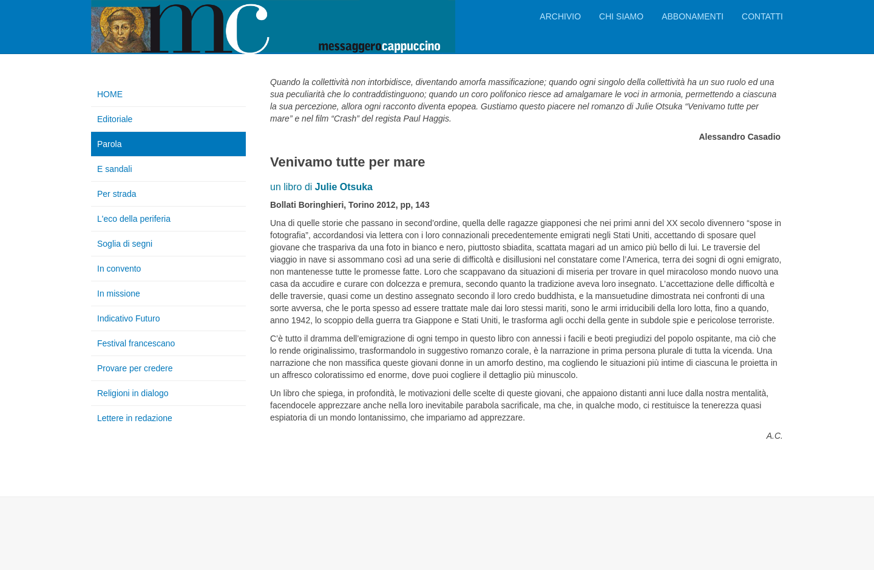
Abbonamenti (692, 16)
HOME (110, 94)
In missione (118, 293)
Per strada (117, 194)
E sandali (114, 169)
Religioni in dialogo (133, 393)
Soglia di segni (124, 244)
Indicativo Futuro (128, 318)
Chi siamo (621, 16)
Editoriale (114, 119)
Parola (109, 144)
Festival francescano (136, 343)
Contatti (762, 16)
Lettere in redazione (134, 418)
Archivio (560, 16)
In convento (119, 268)
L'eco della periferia (134, 219)
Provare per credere (135, 368)
